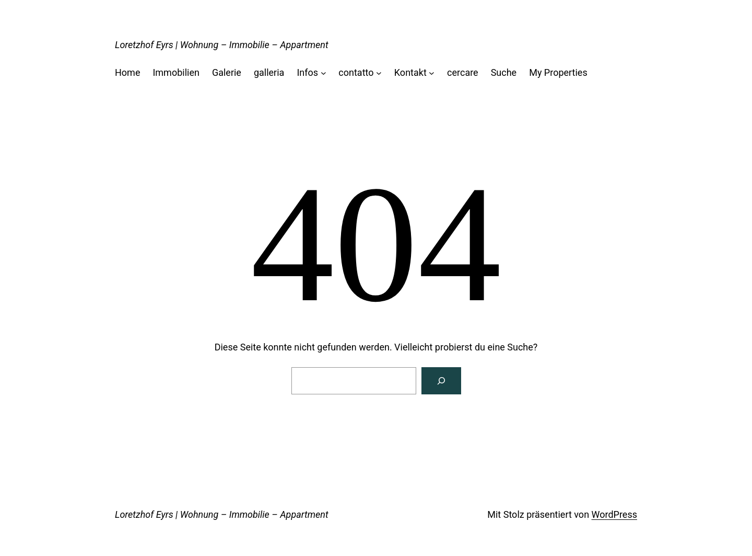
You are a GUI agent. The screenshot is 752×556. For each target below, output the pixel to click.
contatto (355, 72)
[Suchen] (441, 380)
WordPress (614, 514)
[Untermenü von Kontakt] (431, 73)
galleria (269, 72)
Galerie (226, 72)
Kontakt (410, 72)
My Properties (558, 72)
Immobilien (175, 72)
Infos (307, 72)
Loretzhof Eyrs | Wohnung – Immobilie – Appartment (221, 44)
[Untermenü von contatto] (379, 73)
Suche (504, 72)
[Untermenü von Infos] (323, 73)
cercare (462, 72)
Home (127, 72)
